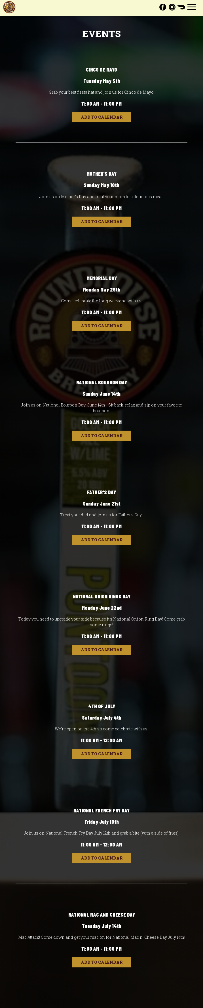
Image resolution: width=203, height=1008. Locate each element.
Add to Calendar (101, 117)
